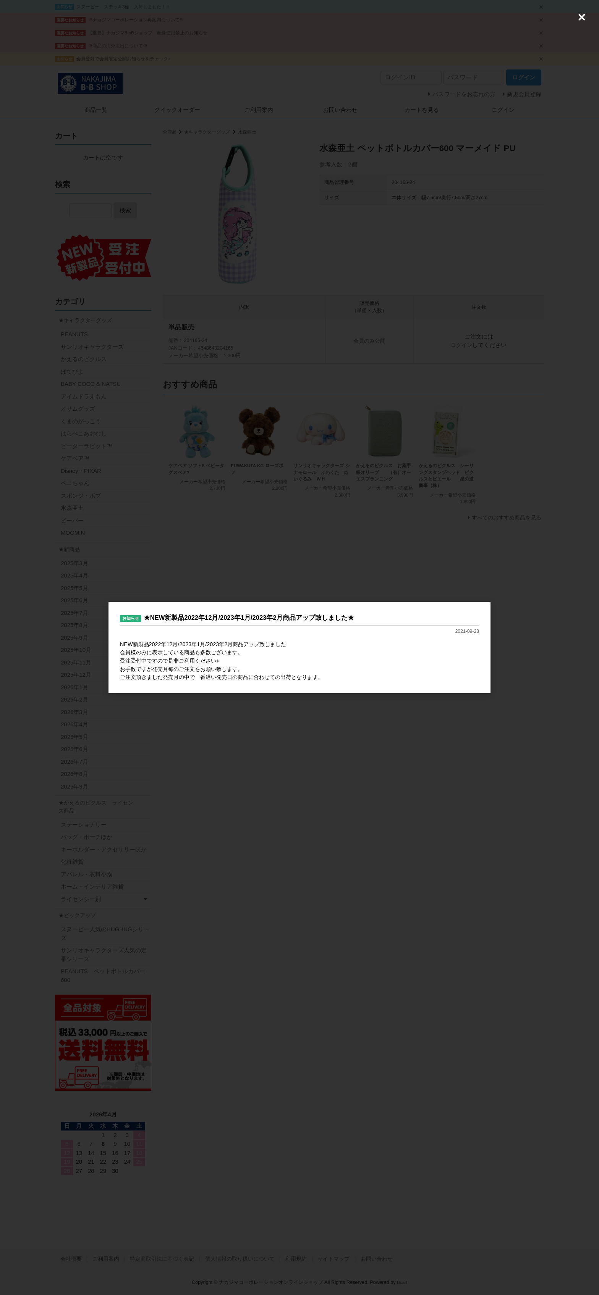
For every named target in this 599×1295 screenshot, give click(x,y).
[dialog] (299, 647)
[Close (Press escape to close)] (581, 17)
